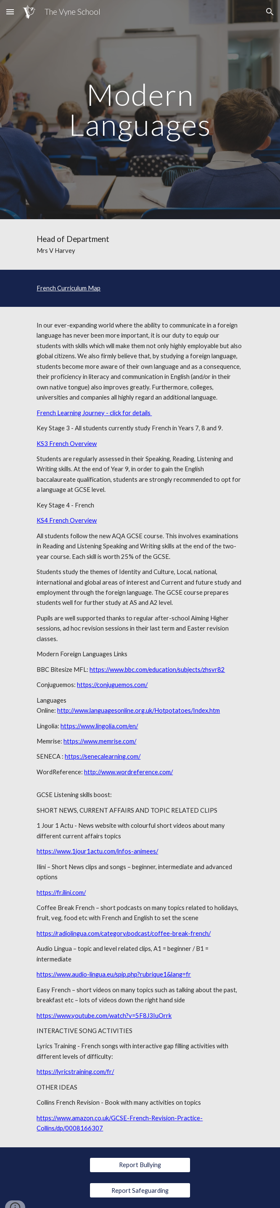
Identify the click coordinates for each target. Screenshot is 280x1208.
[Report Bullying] (140, 1165)
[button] (10, 11)
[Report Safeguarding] (140, 1190)
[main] (139, 109)
